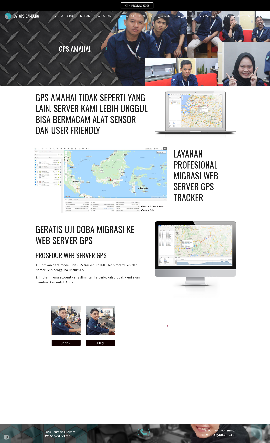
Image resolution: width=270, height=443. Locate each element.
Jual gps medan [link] (232, 16)
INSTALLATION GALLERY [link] (135, 16)
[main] (74, 48)
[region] (135, 5)
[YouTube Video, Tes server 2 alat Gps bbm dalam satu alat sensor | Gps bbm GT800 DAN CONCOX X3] (66, 387)
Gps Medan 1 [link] (207, 16)
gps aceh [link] (164, 16)
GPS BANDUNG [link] (64, 16)
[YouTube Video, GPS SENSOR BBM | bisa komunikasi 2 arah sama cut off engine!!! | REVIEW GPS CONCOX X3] (135, 387)
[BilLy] (100, 343)
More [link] (251, 16)
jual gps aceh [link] (184, 16)
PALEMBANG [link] (104, 16)
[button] (266, 16)
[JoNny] (66, 343)
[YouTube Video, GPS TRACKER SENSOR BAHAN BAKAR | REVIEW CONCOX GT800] (204, 387)
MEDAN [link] (85, 16)
